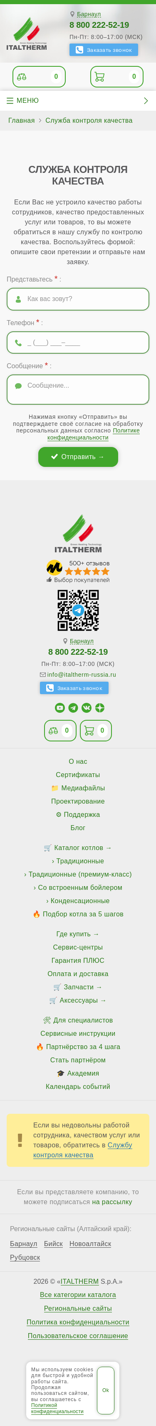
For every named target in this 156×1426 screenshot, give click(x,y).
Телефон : (25, 322)
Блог (77, 827)
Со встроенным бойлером (80, 887)
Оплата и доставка (78, 973)
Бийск (53, 1244)
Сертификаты (78, 774)
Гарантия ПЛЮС (78, 960)
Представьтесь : (34, 278)
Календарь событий (78, 1086)
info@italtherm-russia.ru (81, 674)
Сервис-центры (78, 947)
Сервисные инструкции (77, 1033)
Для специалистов (83, 1020)
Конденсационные (80, 900)
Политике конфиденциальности (93, 434)
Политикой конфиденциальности (57, 1408)
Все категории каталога (78, 1295)
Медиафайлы (83, 788)
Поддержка (82, 814)
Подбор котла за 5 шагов (83, 914)
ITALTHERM (80, 1281)
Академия (83, 1073)
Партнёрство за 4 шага (83, 1046)
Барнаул (89, 14)
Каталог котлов (79, 847)
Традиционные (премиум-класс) (80, 874)
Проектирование (78, 801)
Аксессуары (79, 1000)
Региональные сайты (78, 1308)
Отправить (78, 456)
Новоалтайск (90, 1244)
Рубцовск (25, 1257)
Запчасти (79, 987)
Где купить (74, 934)
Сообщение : (29, 365)
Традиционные (80, 861)
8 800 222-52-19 (99, 24)
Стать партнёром (78, 1060)
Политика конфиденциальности (78, 1322)
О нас (78, 761)
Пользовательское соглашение (78, 1336)
